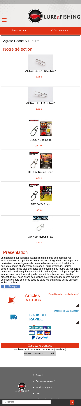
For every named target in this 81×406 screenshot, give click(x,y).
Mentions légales (44, 387)
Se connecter (19, 30)
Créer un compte (60, 30)
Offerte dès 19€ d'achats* (44, 316)
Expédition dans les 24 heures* (43, 300)
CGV (38, 393)
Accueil (39, 375)
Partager (13, 286)
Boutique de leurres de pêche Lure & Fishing (53, 16)
